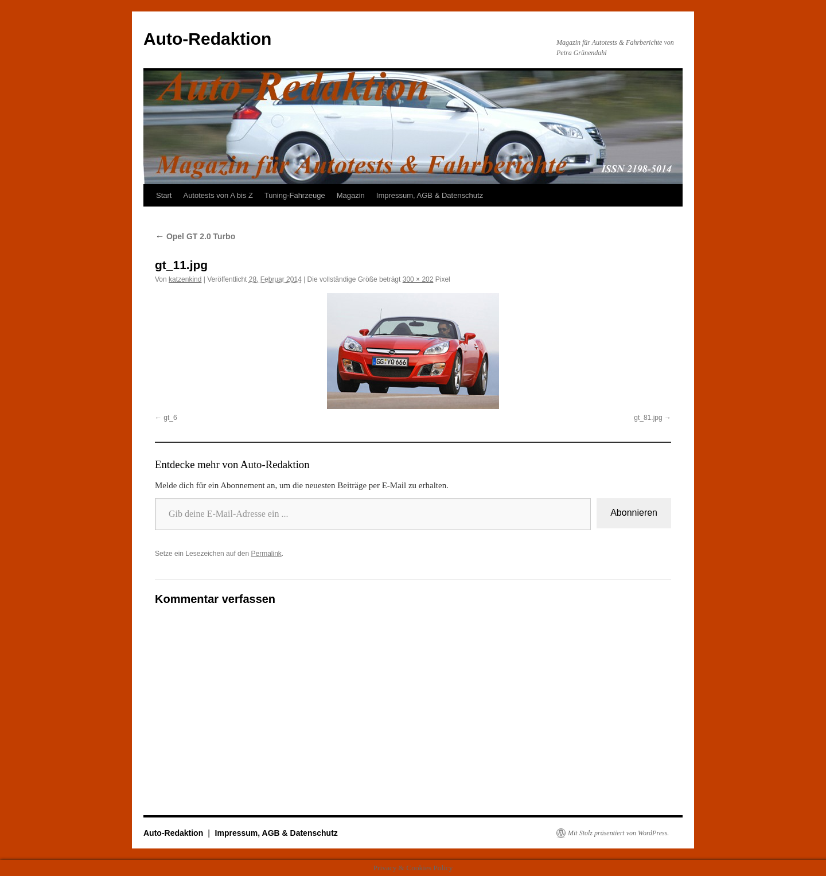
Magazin (351, 195)
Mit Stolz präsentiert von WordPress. (618, 833)
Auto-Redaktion (207, 38)
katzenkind (185, 279)
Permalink (266, 554)
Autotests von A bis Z (217, 195)
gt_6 (170, 418)
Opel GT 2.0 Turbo (195, 236)
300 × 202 (418, 279)
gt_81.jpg (648, 418)
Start (164, 195)
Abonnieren (633, 512)
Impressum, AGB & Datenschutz (429, 195)
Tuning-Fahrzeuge (294, 195)
